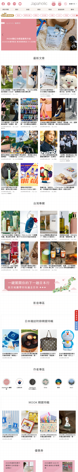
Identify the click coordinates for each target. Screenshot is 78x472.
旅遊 (27, 9)
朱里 (55, 159)
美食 (39, 9)
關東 (36, 15)
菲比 (74, 94)
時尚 (50, 9)
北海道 (44, 15)
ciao (35, 191)
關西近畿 (27, 15)
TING (16, 239)
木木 (35, 126)
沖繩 (52, 15)
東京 (18, 15)
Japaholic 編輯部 (45, 96)
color (16, 94)
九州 (59, 15)
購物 (72, 9)
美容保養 (5, 9)
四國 (66, 15)
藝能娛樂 (61, 9)
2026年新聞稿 (19, 159)
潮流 (16, 9)
